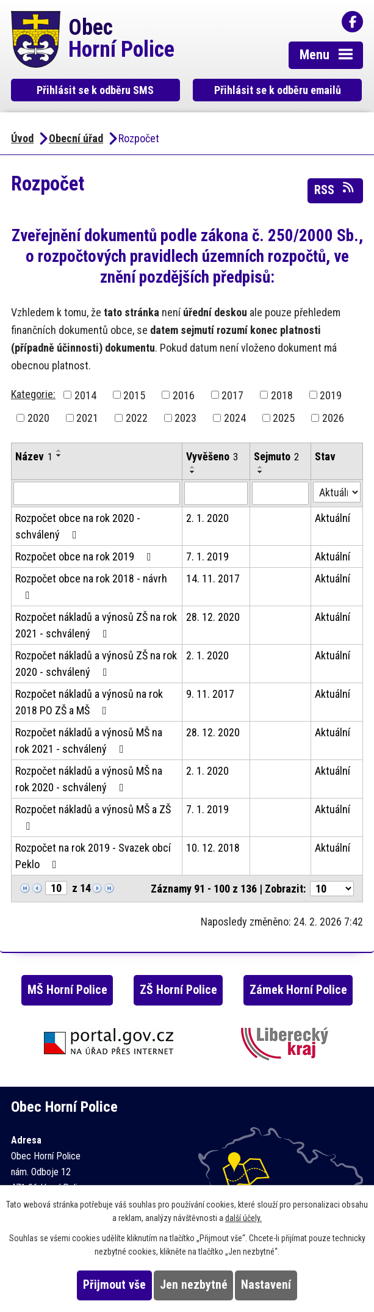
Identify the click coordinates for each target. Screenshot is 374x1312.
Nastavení (266, 1285)
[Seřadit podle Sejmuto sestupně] (260, 471)
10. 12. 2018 (213, 847)
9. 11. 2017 (210, 693)
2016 (184, 394)
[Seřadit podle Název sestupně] (59, 455)
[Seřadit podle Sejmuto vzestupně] (260, 467)
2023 (185, 417)
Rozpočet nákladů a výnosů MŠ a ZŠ (93, 817)
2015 (134, 394)
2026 (333, 417)
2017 (232, 394)
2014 (85, 394)
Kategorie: (33, 394)
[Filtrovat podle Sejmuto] (280, 493)
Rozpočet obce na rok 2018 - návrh (91, 586)
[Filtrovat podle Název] (96, 493)
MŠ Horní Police (67, 990)
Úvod (22, 138)
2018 (282, 394)
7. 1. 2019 (207, 556)
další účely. (243, 1218)
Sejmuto (276, 456)
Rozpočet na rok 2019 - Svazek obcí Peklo (93, 856)
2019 (331, 394)
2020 (38, 417)
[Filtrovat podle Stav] (337, 492)
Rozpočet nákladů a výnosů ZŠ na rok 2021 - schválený (96, 625)
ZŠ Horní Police (178, 990)
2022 (137, 417)
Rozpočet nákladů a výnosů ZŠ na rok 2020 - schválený (96, 663)
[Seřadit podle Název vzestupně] (59, 450)
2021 (87, 417)
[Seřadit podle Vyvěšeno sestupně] (193, 471)
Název (33, 456)
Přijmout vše (114, 1285)
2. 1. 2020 (207, 518)
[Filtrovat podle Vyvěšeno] (216, 493)
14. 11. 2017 (213, 578)
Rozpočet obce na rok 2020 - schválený (77, 526)
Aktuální (332, 518)
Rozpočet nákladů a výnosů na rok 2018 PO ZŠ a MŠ (89, 702)
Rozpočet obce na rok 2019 (85, 556)
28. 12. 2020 (213, 617)
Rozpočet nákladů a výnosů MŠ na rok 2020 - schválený (88, 779)
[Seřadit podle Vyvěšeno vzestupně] (193, 467)
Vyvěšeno (212, 456)
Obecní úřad (76, 138)
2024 (235, 417)
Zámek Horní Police (298, 990)
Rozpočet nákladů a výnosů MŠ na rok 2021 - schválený (88, 740)
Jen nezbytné (194, 1285)
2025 (284, 417)
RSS (335, 189)
